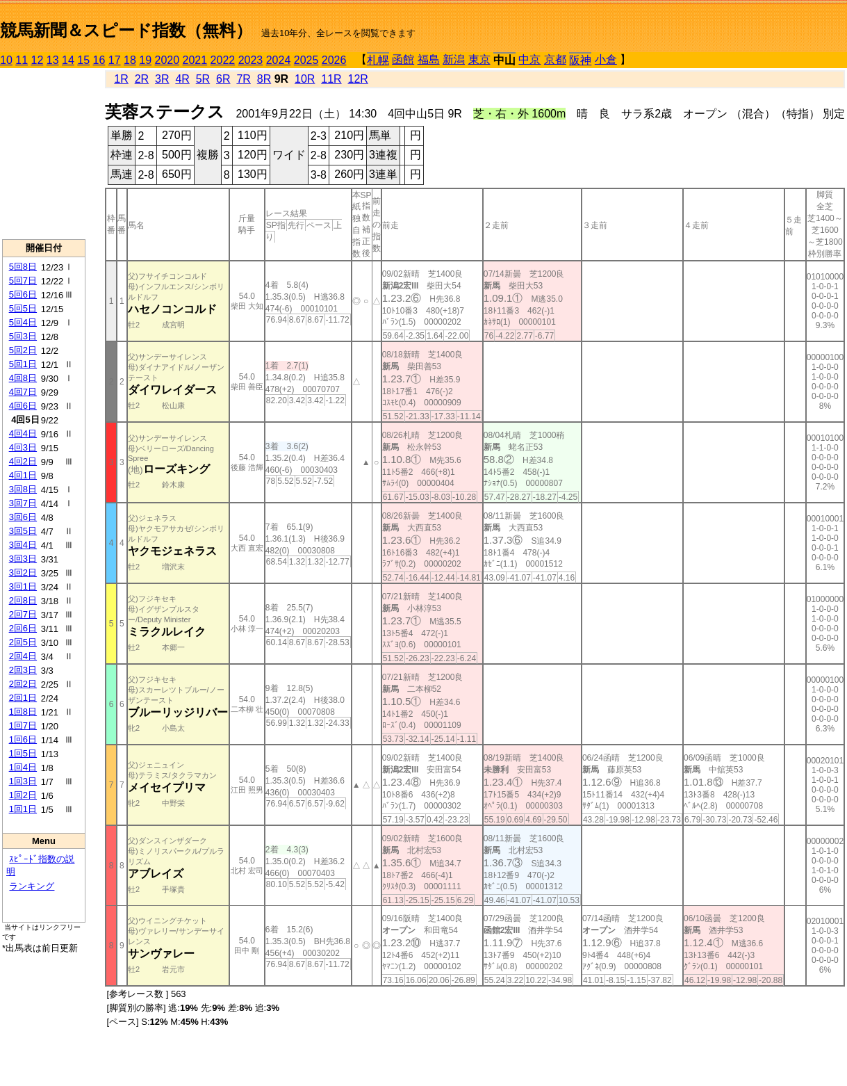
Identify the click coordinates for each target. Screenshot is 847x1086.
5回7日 (23, 280)
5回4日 (23, 322)
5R (203, 79)
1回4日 (23, 767)
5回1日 (23, 364)
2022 (223, 60)
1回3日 (23, 781)
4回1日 (23, 475)
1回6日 (23, 739)
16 (99, 60)
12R (358, 79)
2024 (278, 60)
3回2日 (23, 572)
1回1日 (23, 809)
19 (145, 60)
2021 (195, 60)
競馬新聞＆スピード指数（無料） (126, 30)
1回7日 (23, 725)
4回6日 (23, 405)
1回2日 (23, 795)
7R (243, 79)
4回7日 (23, 392)
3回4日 (23, 545)
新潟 (454, 59)
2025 (306, 60)
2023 (250, 60)
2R (142, 79)
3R (162, 79)
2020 (167, 60)
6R (223, 79)
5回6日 (23, 294)
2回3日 (23, 670)
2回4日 (23, 656)
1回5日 (23, 753)
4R (182, 79)
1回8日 (23, 711)
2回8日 (23, 600)
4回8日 (23, 378)
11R (331, 79)
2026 (334, 60)
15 (83, 60)
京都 (555, 59)
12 (37, 60)
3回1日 (23, 586)
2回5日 (23, 642)
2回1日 (23, 697)
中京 (529, 59)
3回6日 (23, 517)
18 (130, 60)
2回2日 (23, 684)
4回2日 (23, 461)
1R (121, 79)
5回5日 (23, 308)
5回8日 (23, 266)
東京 (479, 59)
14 (68, 60)
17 (114, 60)
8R (264, 79)
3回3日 (23, 558)
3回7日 (23, 503)
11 (21, 60)
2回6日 (23, 628)
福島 (429, 59)
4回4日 (23, 433)
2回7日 (23, 614)
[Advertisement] (43, 153)
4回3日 (23, 447)
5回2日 (23, 350)
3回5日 (23, 531)
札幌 (378, 60)
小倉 (606, 59)
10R (305, 79)
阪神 (580, 60)
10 (6, 60)
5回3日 (23, 336)
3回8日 (23, 489)
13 (53, 60)
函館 (403, 59)
